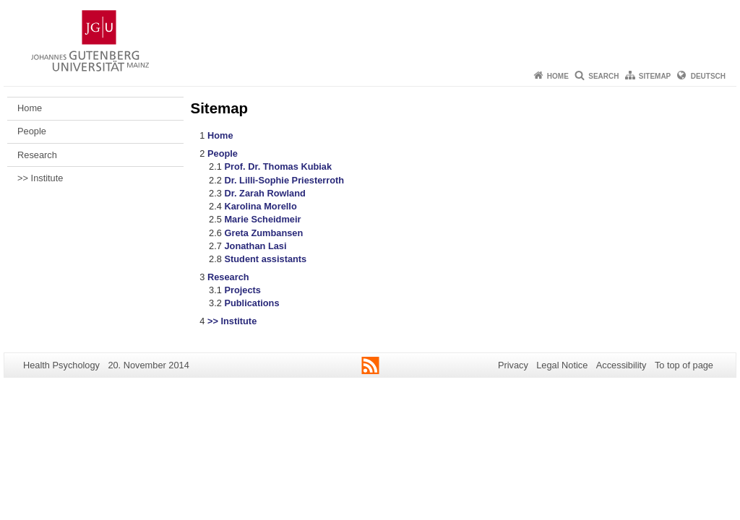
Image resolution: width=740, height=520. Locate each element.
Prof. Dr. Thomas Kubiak (278, 166)
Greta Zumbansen (263, 233)
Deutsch (708, 76)
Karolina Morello (260, 206)
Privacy (513, 365)
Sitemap (655, 76)
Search (603, 76)
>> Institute (40, 178)
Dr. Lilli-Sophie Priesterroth (284, 180)
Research (37, 155)
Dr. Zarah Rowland (264, 193)
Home (558, 76)
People (31, 131)
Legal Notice (562, 365)
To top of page (684, 365)
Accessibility (621, 365)
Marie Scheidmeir (262, 219)
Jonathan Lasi (255, 245)
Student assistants (265, 259)
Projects (242, 290)
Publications (251, 303)
